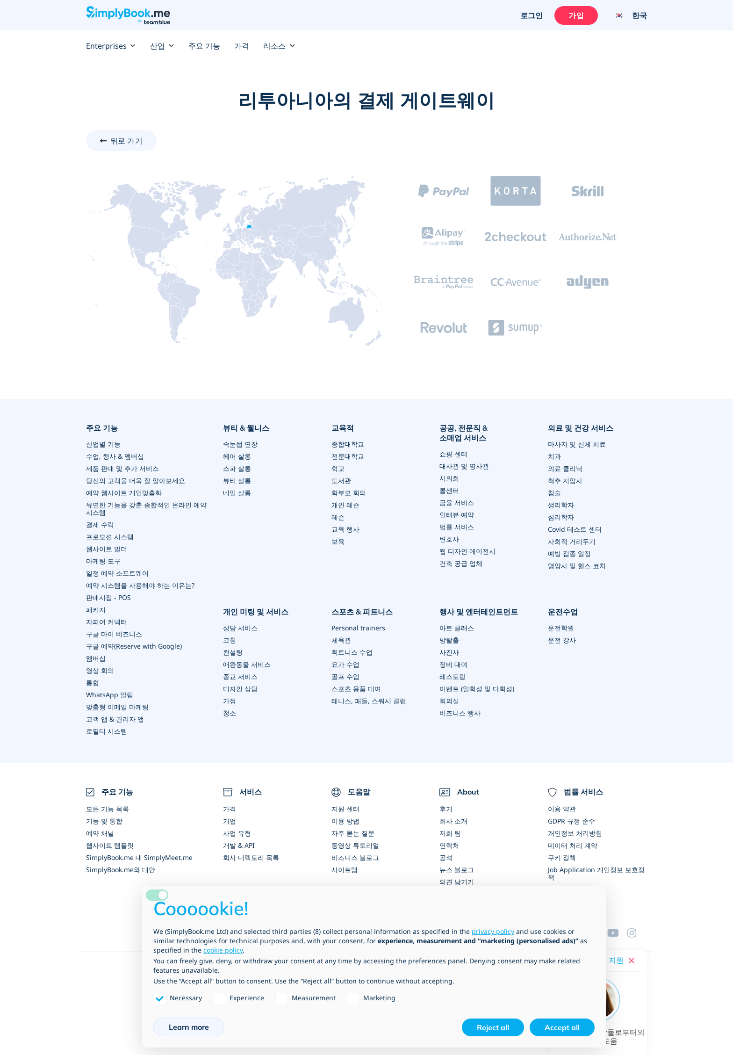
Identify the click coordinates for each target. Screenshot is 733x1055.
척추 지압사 (565, 480)
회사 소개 (453, 821)
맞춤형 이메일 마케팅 (117, 706)
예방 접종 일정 (569, 553)
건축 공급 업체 (460, 563)
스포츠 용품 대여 (356, 688)
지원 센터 (345, 808)
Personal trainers (358, 627)
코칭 (229, 640)
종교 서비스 (240, 676)
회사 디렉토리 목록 (251, 857)
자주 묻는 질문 (352, 833)
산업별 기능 (103, 444)
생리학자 (561, 504)
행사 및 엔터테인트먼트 (478, 611)
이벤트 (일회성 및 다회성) (476, 688)
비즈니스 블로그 (355, 857)
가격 (241, 46)
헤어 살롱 (237, 456)
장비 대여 (453, 664)
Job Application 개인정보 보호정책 (596, 873)
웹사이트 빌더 (106, 548)
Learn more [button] (189, 1027)
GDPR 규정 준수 (571, 821)
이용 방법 (345, 821)
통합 (92, 682)
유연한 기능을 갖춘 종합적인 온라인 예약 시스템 (146, 508)
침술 (554, 492)
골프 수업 (345, 676)
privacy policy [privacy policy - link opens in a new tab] (493, 931)
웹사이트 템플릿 (110, 845)
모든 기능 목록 (107, 808)
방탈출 (449, 640)
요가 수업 (345, 664)
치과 (554, 456)
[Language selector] (627, 15)
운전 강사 (562, 640)
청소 (229, 712)
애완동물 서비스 (247, 664)
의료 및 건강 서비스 (580, 428)
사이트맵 (344, 869)
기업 (229, 821)
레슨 (338, 517)
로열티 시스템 (106, 731)
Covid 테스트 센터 (575, 529)
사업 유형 (237, 833)
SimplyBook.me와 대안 (120, 869)
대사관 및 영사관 (464, 466)
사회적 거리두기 (572, 541)
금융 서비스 (456, 502)
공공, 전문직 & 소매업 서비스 (463, 432)
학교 (338, 468)
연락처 (449, 845)
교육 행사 (345, 529)
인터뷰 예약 (456, 514)
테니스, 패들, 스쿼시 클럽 (368, 700)
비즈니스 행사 (460, 712)
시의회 (449, 478)
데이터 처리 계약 (572, 845)
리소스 (279, 46)
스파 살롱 (237, 468)
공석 (446, 857)
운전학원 (561, 627)
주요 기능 (204, 46)
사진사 (449, 652)
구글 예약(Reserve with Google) (134, 646)
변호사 (449, 539)
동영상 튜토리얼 (355, 845)
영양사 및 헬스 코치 (577, 565)
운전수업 (563, 611)
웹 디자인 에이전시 (467, 551)
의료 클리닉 (565, 468)
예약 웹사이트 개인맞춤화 (124, 492)
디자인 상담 (240, 688)
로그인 (531, 15)
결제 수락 (100, 524)
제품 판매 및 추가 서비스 (122, 468)
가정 (229, 700)
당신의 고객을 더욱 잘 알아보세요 (135, 480)
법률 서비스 (456, 526)
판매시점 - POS (108, 597)
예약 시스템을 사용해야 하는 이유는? (140, 585)
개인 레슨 (345, 504)
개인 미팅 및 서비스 (255, 611)
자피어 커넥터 (106, 621)
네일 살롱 (237, 492)
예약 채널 (100, 833)
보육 (338, 541)
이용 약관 (562, 808)
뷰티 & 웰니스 (246, 428)
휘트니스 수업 (352, 652)
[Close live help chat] (631, 960)
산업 (162, 46)
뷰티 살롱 (237, 480)
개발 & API (239, 845)
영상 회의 (100, 670)
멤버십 (96, 658)
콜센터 (449, 490)
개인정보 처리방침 (575, 833)
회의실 (449, 700)
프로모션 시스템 (110, 536)
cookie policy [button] (223, 950)
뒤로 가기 (126, 140)
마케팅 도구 (103, 560)
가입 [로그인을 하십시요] (575, 15)
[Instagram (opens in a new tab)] (637, 933)
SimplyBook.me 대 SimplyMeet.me (139, 857)
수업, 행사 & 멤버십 (115, 456)
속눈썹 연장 (240, 444)
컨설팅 (233, 652)
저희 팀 (450, 833)
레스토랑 (452, 676)
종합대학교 (347, 444)
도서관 (341, 480)
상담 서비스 (240, 627)
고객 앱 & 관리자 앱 (115, 719)
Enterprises (111, 46)
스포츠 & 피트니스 (362, 611)
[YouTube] (617, 933)
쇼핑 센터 (453, 453)
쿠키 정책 (562, 857)
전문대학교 (347, 456)
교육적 (342, 428)
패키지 (96, 609)
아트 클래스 (456, 627)
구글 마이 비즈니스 (114, 633)
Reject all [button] (493, 1027)
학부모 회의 (348, 492)
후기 (446, 808)
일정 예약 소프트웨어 (117, 573)
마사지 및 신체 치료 (577, 444)
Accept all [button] (562, 1027)
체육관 (341, 640)
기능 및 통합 (104, 821)
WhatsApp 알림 (109, 694)
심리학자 (561, 517)
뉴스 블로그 (456, 869)
